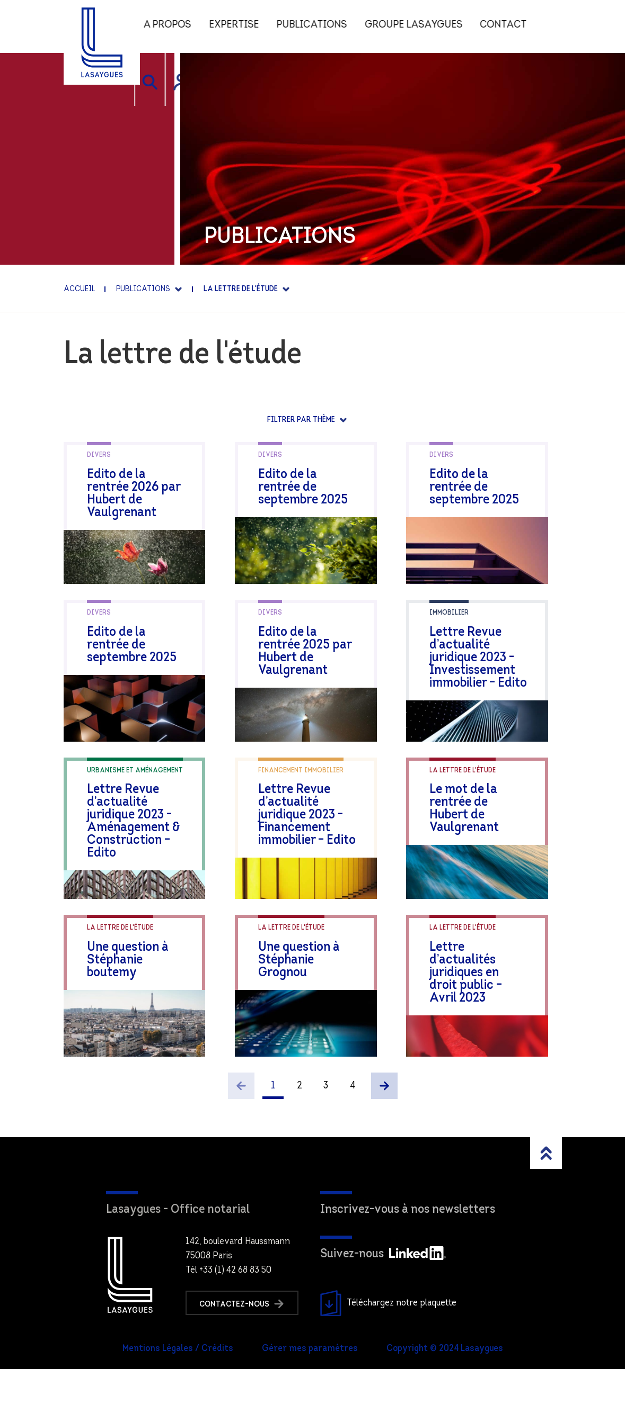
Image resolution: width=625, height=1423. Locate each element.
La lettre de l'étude (462, 797)
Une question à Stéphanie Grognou (311, 994)
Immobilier (449, 626)
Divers (99, 455)
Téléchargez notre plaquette (388, 1357)
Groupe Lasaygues (420, 26)
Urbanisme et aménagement (135, 797)
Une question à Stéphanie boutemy (141, 994)
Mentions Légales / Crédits (177, 1403)
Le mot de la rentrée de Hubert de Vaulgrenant (485, 829)
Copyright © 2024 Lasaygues (444, 1403)
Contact (510, 26)
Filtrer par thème (302, 420)
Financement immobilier (301, 797)
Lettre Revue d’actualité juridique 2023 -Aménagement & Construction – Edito (142, 848)
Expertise (240, 26)
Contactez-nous (243, 1357)
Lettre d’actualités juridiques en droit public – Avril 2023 (481, 1001)
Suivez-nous (383, 1308)
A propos (173, 26)
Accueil (79, 289)
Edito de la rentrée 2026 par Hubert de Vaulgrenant (140, 487)
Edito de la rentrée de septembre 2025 (311, 480)
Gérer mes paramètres (310, 1403)
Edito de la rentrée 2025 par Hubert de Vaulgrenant (311, 658)
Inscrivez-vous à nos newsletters (407, 1264)
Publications (318, 26)
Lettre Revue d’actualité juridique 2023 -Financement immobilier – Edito (313, 835)
